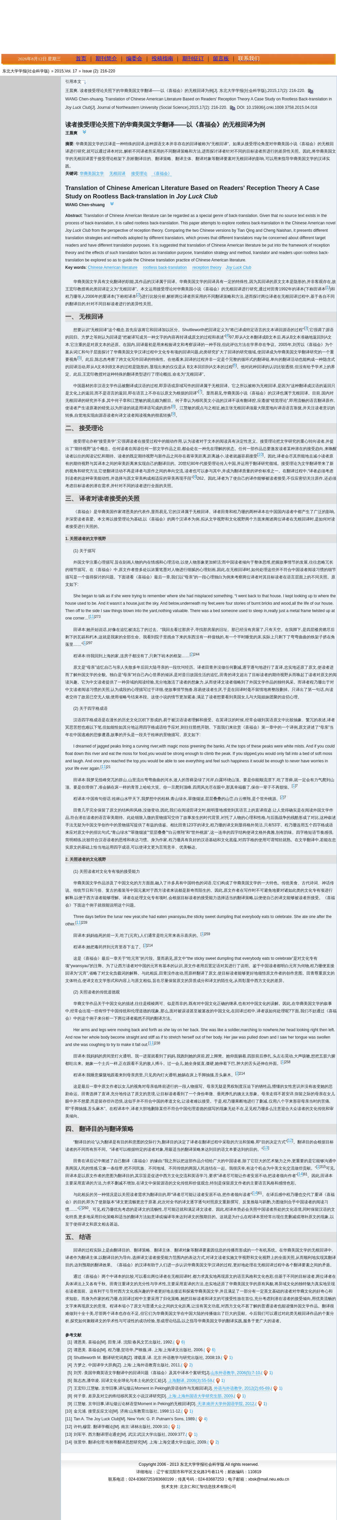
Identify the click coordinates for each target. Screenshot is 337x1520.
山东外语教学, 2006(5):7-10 (235, 1372)
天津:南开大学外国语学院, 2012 (225, 1403)
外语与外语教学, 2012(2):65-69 (241, 1388)
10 (260, 454)
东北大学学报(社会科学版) (25, 71)
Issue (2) (90, 71)
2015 (59, 71)
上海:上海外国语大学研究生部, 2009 (200, 1396)
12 (290, 1140)
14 (300, 1174)
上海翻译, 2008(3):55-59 (189, 1380)
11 (91, 616)
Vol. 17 (71, 71)
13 (266, 1147)
